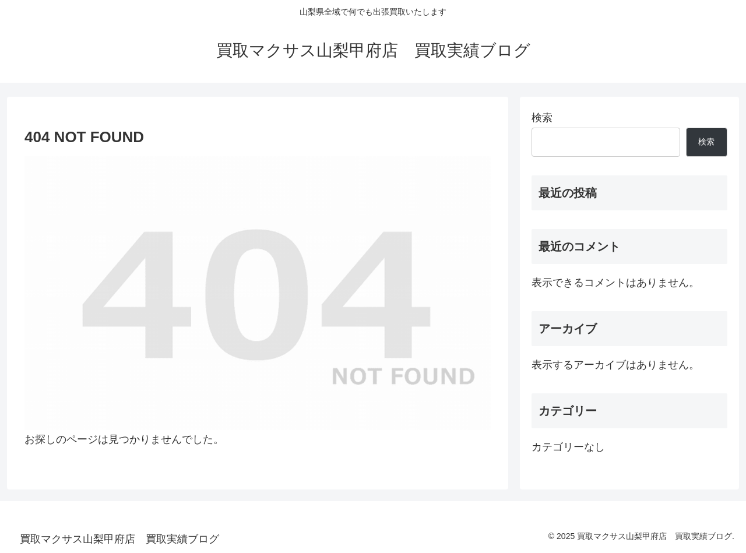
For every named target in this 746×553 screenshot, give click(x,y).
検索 (542, 118)
